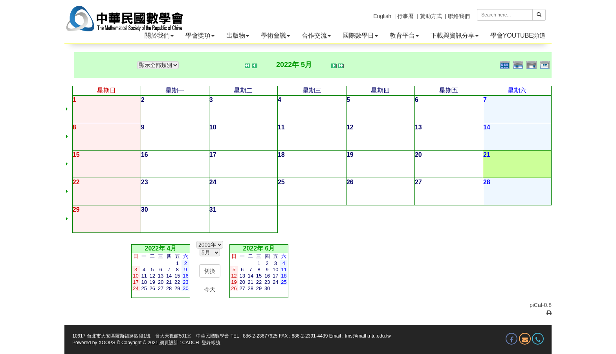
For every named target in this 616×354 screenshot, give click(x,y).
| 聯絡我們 (457, 16)
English (382, 16)
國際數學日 (360, 35)
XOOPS (107, 342)
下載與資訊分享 (454, 35)
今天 (209, 289)
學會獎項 (199, 35)
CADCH (190, 342)
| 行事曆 (404, 16)
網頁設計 (169, 342)
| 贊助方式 (429, 16)
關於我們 (159, 35)
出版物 (237, 35)
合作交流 (316, 35)
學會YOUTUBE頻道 (518, 35)
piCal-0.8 (541, 305)
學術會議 (275, 35)
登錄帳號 (211, 342)
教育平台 (404, 35)
